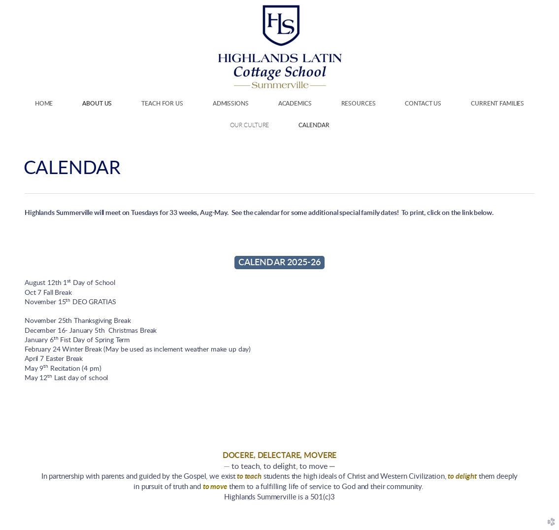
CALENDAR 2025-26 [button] (279, 262)
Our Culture (249, 125)
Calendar (313, 125)
